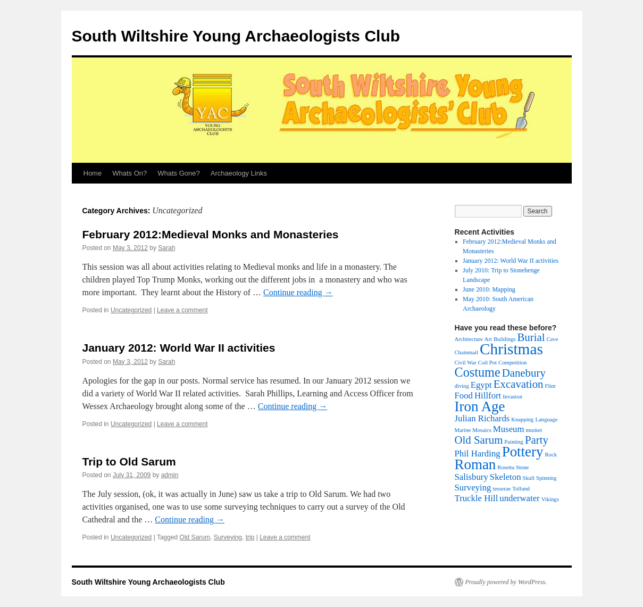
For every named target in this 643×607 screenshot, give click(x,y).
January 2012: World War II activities (178, 348)
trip (250, 537)
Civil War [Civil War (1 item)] (466, 362)
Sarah (166, 248)
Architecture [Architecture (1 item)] (469, 339)
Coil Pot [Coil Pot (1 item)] (487, 362)
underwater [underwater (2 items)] (519, 498)
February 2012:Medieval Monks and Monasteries (210, 234)
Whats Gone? (178, 173)
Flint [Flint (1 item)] (550, 386)
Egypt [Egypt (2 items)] (481, 385)
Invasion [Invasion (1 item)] (512, 397)
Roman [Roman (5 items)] (475, 464)
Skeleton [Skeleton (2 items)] (505, 477)
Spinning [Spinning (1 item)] (546, 478)
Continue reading (298, 292)
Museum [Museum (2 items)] (508, 429)
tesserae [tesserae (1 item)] (501, 489)
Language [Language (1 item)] (546, 419)
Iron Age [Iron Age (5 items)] (480, 406)
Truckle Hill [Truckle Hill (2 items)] (476, 498)
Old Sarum (195, 537)
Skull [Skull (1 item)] (529, 478)
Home (92, 173)
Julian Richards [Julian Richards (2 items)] (482, 418)
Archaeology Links (239, 173)
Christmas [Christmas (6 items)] (511, 348)
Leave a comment (182, 310)
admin (170, 475)
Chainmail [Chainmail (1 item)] (466, 352)
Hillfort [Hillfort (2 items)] (487, 395)
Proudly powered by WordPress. (506, 582)
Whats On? (129, 173)
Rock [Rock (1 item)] (551, 455)
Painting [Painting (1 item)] (513, 442)
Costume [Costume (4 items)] (477, 372)
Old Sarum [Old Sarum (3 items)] (479, 440)
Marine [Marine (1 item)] (463, 430)
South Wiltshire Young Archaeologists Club (236, 36)
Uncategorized (131, 310)
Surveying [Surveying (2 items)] (473, 488)
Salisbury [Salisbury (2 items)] (471, 477)
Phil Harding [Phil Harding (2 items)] (477, 453)
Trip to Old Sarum (129, 461)
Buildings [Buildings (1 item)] (504, 339)
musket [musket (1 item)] (534, 430)
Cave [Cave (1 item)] (552, 339)
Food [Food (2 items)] (464, 395)
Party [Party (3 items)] (536, 440)
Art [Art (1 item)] (488, 339)
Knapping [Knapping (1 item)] (522, 419)
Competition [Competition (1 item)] (512, 362)
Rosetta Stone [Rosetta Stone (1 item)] (513, 467)
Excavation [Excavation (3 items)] (519, 384)
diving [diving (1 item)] (462, 386)
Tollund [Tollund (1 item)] (521, 489)
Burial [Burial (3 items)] (531, 337)
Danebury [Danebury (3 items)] (524, 373)
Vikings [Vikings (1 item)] (550, 499)
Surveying (228, 537)
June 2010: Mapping (489, 289)
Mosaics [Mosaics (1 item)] (481, 430)
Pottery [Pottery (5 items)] (523, 452)
